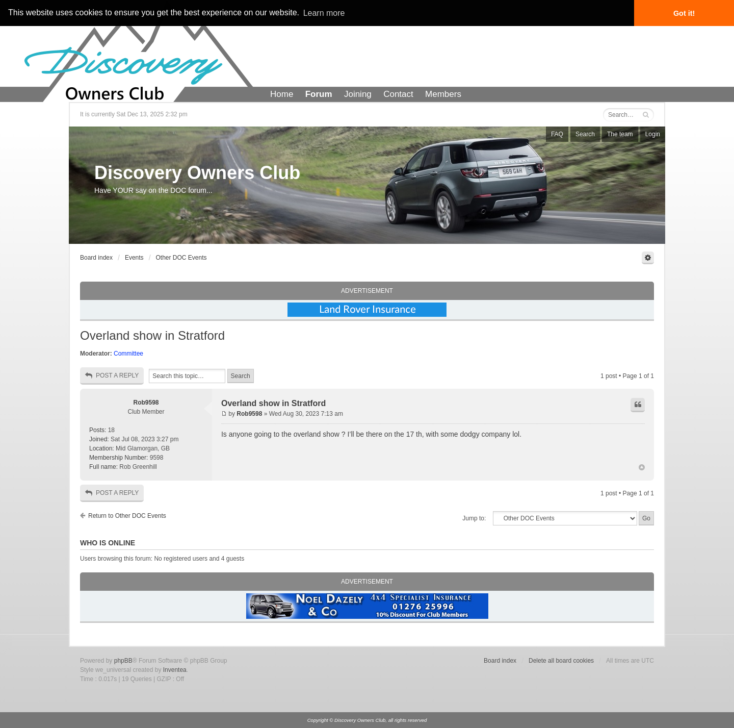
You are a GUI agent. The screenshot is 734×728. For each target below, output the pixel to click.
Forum (318, 94)
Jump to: (474, 518)
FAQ (557, 134)
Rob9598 (146, 402)
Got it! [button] (684, 13)
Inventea (175, 669)
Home (281, 94)
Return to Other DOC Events (127, 515)
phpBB (123, 660)
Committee (128, 353)
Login (652, 134)
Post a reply (112, 375)
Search (585, 134)
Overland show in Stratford (152, 335)
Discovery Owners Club (197, 172)
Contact (398, 94)
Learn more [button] (324, 13)
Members (443, 94)
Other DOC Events (181, 257)
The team (620, 134)
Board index (96, 257)
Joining (358, 94)
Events (134, 257)
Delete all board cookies (561, 660)
